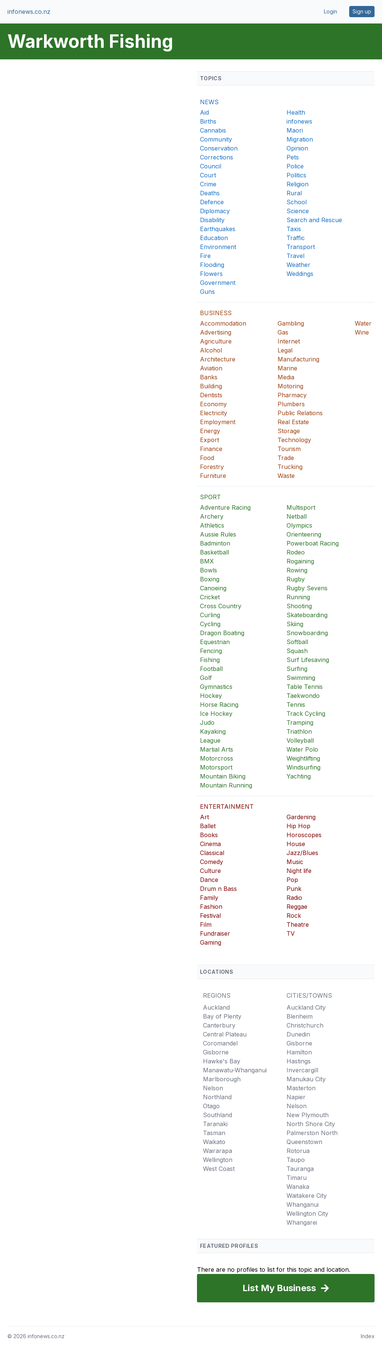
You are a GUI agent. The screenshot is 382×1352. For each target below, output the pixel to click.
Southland (217, 1115)
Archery (211, 516)
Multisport (300, 507)
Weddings (299, 273)
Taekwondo (303, 695)
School (296, 202)
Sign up (362, 11)
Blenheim (299, 1016)
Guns (207, 291)
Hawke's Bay (221, 1061)
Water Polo (302, 749)
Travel (295, 255)
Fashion (211, 906)
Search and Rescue (314, 220)
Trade (286, 457)
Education (214, 238)
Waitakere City (306, 1195)
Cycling (210, 624)
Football (211, 668)
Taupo (295, 1159)
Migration (299, 139)
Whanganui (302, 1204)
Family (209, 897)
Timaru (296, 1177)
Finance (211, 449)
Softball (297, 642)
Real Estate (293, 422)
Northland (217, 1097)
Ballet (208, 826)
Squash (297, 651)
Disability (212, 220)
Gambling (291, 323)
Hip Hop (298, 826)
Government (217, 282)
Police (295, 166)
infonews (299, 121)
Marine (287, 368)
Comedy (211, 861)
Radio (294, 897)
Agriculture (216, 341)
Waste (286, 475)
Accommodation (223, 323)
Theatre (297, 924)
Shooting (299, 606)
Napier (296, 1097)
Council (210, 166)
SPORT (210, 497)
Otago (211, 1106)
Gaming (210, 942)
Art (204, 817)
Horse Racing (219, 704)
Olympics (299, 525)
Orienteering (303, 534)
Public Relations (300, 413)
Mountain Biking (222, 776)
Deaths (210, 193)
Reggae (296, 906)
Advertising (215, 332)
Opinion (297, 148)
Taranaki (215, 1124)
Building (211, 386)
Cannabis (213, 130)
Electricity (213, 413)
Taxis (293, 229)
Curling (210, 615)
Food (207, 457)
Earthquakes (217, 229)
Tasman (214, 1133)
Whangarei (301, 1222)
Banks (208, 377)
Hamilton (299, 1052)
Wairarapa (217, 1150)
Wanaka (297, 1186)
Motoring (290, 386)
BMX (207, 561)
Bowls (208, 570)
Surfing (296, 668)
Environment (218, 247)
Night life (298, 870)
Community (216, 139)
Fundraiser (215, 933)
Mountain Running (226, 785)
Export (209, 440)
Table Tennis (304, 686)
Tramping (299, 722)
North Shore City (310, 1124)
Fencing (211, 651)
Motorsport (216, 767)
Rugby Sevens (307, 588)
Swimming (300, 677)
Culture (210, 870)
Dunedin (298, 1034)
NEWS (209, 102)
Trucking (290, 466)
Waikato (214, 1142)
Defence (212, 202)
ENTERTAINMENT (227, 806)
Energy (210, 431)
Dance (209, 879)
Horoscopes (304, 835)
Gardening (301, 817)
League (210, 740)
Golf (206, 677)
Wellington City (307, 1213)
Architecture (217, 359)
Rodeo (295, 552)
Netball (296, 516)
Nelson (213, 1088)
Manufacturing (298, 359)
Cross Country (220, 606)
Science (297, 211)
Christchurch (304, 1025)
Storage (289, 431)
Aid (204, 112)
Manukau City (306, 1079)
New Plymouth (307, 1115)
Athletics (212, 525)
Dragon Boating (222, 633)
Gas (283, 332)
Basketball (214, 552)
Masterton (301, 1088)
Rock (293, 915)
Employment (217, 422)
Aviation (211, 368)
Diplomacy (215, 211)
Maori (294, 130)
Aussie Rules (218, 534)
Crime (208, 184)
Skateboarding (307, 615)
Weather (298, 264)
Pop (292, 879)
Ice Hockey (216, 713)
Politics (296, 175)
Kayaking (213, 731)
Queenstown (304, 1142)
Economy (213, 404)
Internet (289, 341)
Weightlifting (303, 758)
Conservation (219, 148)
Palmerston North (312, 1133)
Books (209, 835)
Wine (362, 332)
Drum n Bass (218, 888)
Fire (205, 255)
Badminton (215, 543)
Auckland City (306, 1007)
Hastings (298, 1061)
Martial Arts (216, 749)
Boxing (209, 579)
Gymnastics (216, 686)
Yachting (298, 776)
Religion (297, 184)
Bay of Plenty (222, 1016)
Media (286, 377)
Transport (300, 247)
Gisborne (216, 1052)
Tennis (295, 704)
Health (295, 112)
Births (208, 121)
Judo (207, 722)
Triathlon (299, 731)
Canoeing (213, 588)
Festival (210, 915)
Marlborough (222, 1079)
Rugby (295, 579)
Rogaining (300, 561)
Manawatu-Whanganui (235, 1070)
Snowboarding (307, 633)
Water (363, 323)
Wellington (217, 1159)
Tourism (289, 449)
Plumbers (291, 404)
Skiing (294, 624)
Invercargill (302, 1070)
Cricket (210, 597)
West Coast (219, 1168)
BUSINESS (216, 313)
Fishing (210, 659)
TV (290, 933)
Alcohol (211, 350)
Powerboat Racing (312, 543)
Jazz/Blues (302, 853)
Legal (285, 350)
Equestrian (215, 642)
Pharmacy (292, 395)
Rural (294, 193)
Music (294, 861)
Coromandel (220, 1043)
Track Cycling (305, 713)
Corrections (216, 157)
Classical (212, 853)
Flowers (211, 273)
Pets (292, 157)
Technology (294, 440)
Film (206, 924)
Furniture (213, 475)
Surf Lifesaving (307, 659)
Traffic (295, 238)
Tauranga (300, 1168)
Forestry (212, 466)
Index (368, 1336)
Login (330, 11)
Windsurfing (303, 767)
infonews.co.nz (28, 11)
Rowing (296, 570)
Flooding (212, 264)
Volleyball (300, 740)
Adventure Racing (225, 507)
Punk (293, 888)
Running (298, 597)
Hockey (211, 695)
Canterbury (219, 1025)
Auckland (216, 1007)
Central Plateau (225, 1034)
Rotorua (298, 1150)
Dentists (211, 395)
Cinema (210, 844)
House (295, 844)
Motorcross (216, 758)
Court (208, 175)
